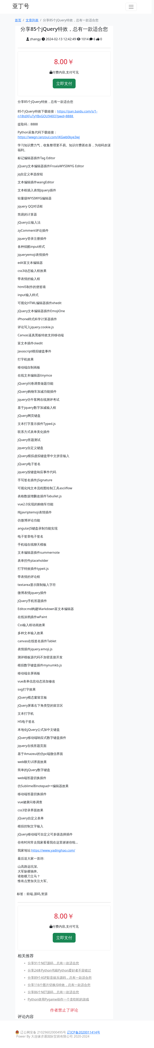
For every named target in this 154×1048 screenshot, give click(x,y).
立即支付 (64, 83)
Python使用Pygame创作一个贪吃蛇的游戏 (58, 999)
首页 (18, 20)
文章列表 (32, 20)
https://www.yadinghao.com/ (53, 850)
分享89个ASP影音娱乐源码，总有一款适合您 (60, 977)
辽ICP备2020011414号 (83, 1032)
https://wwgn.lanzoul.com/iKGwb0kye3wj (49, 137)
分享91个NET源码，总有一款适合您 (53, 963)
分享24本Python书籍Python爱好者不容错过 (59, 970)
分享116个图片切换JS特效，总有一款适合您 (59, 985)
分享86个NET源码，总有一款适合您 (53, 992)
